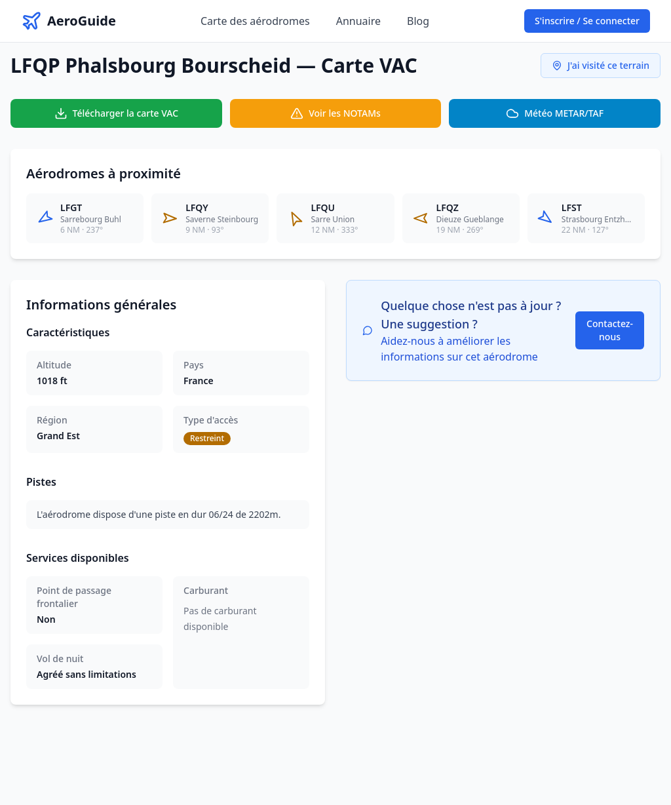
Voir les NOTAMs (335, 113)
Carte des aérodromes (255, 21)
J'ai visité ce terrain (600, 65)
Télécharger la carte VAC (116, 113)
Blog (418, 21)
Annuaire (358, 21)
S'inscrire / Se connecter (587, 20)
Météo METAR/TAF (555, 113)
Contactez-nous (609, 330)
